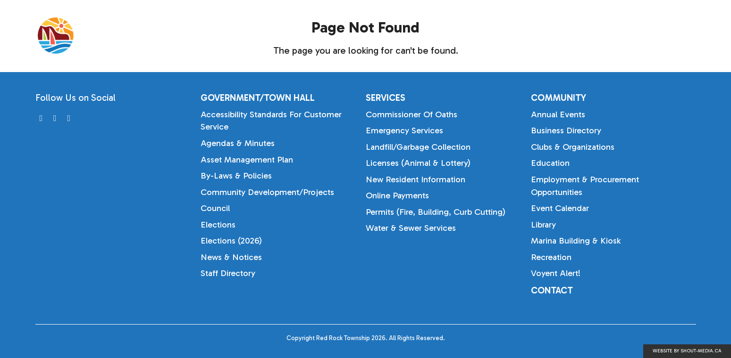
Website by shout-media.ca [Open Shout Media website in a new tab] (687, 351)
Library (543, 225)
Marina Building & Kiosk (576, 241)
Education (550, 163)
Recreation (551, 257)
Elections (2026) (231, 241)
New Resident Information (415, 179)
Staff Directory (228, 273)
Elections (218, 225)
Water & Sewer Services (411, 228)
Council (215, 208)
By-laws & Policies (236, 176)
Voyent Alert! (555, 273)
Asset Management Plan (247, 160)
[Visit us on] (41, 118)
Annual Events (558, 114)
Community (651, 35)
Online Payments (397, 195)
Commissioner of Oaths (411, 114)
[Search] (706, 36)
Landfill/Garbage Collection (418, 147)
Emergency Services (404, 130)
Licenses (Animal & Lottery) (418, 163)
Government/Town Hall (485, 35)
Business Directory (566, 130)
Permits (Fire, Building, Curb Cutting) (435, 212)
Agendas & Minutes (238, 143)
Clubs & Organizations (572, 147)
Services (580, 35)
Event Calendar (560, 208)
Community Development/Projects (267, 192)
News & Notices (231, 257)
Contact (552, 290)
